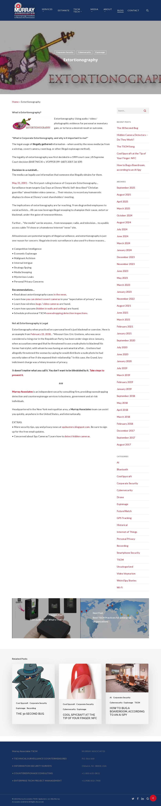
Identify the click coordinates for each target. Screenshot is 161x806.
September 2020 (126, 340)
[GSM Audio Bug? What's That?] (46, 618)
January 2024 (124, 250)
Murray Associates (22, 391)
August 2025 (124, 194)
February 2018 (125, 423)
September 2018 (126, 395)
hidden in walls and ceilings (51, 308)
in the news (60, 294)
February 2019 (125, 382)
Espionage (100, 52)
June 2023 (122, 270)
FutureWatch (124, 511)
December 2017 (126, 430)
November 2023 (126, 264)
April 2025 (122, 201)
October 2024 (124, 215)
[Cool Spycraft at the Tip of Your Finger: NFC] (80, 694)
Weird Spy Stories (126, 580)
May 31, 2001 (19, 182)
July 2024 (122, 229)
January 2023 (124, 291)
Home (15, 101)
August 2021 (124, 305)
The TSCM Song (126, 146)
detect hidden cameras (77, 436)
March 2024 (123, 243)
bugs (38, 303)
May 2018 (122, 402)
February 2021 (125, 326)
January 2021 (124, 333)
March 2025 (123, 208)
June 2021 (122, 312)
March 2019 (123, 375)
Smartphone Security (128, 552)
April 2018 (122, 409)
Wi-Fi (120, 587)
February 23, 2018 (41, 334)
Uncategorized (125, 566)
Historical (122, 524)
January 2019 (124, 389)
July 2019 (122, 368)
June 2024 (122, 236)
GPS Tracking (124, 518)
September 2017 (126, 437)
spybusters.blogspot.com (76, 426)
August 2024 (124, 222)
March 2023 (123, 284)
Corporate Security (64, 52)
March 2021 (123, 319)
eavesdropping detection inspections (66, 313)
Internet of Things (127, 531)
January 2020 (124, 361)
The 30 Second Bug (127, 127)
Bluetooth (122, 469)
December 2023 (126, 257)
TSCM (120, 559)
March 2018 (123, 416)
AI (118, 462)
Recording (122, 545)
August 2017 (124, 444)
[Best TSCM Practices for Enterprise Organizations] (114, 618)
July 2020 (122, 347)
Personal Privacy (126, 538)
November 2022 (126, 298)
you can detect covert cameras (43, 299)
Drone (120, 497)
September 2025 (126, 187)
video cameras (51, 303)
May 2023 (122, 277)
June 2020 (122, 354)
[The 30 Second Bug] (33, 694)
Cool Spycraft (124, 476)
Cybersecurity (84, 52)
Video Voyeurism (126, 573)
